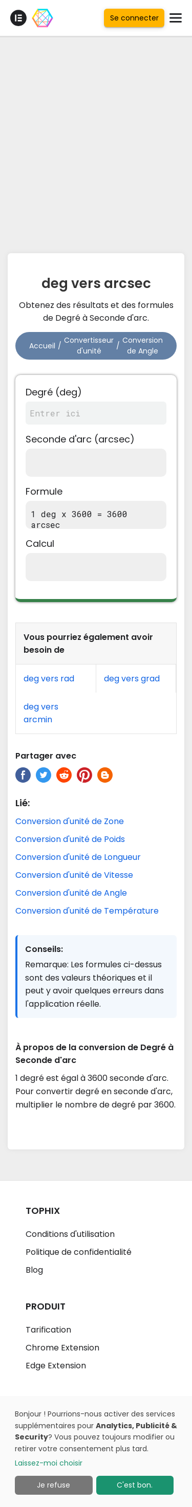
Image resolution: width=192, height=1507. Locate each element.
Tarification (48, 1330)
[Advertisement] (96, 142)
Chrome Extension (62, 1348)
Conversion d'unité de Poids (70, 839)
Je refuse (53, 1485)
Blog (34, 1270)
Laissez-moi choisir (48, 1463)
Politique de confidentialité (79, 1252)
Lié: (22, 802)
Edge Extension (56, 1365)
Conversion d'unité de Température (87, 911)
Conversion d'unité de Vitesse (74, 875)
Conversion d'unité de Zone (69, 821)
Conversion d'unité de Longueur (78, 857)
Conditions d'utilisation (70, 1234)
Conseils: (44, 949)
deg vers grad (132, 678)
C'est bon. (135, 1485)
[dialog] (96, 1451)
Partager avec (45, 756)
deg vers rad (49, 678)
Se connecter (134, 18)
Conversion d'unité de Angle (71, 893)
